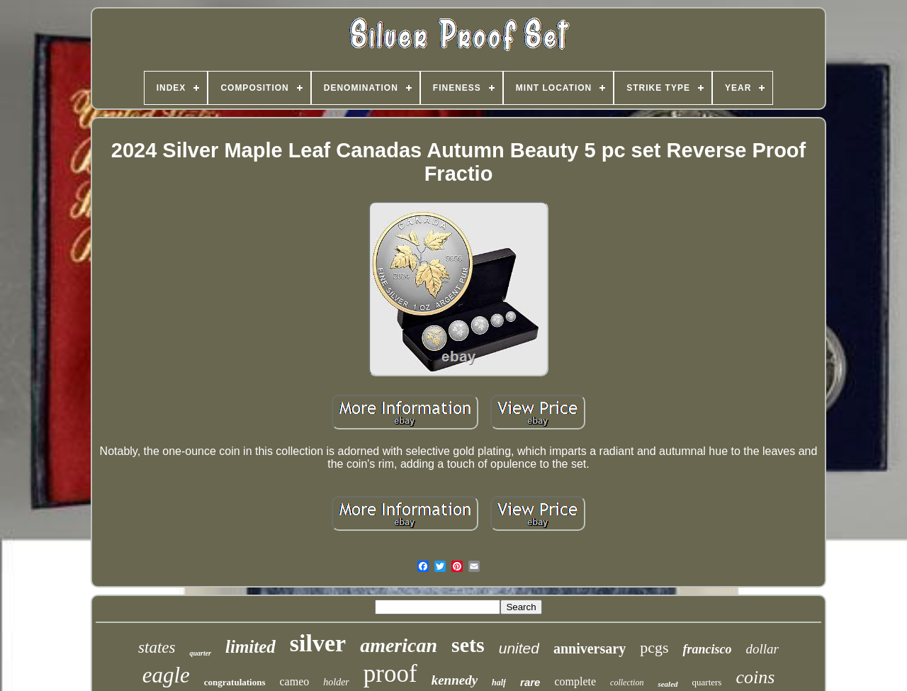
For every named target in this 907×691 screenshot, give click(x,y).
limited (250, 646)
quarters (707, 682)
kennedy (455, 680)
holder (336, 682)
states (156, 647)
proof (390, 673)
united (519, 648)
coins (755, 677)
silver (318, 643)
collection (626, 682)
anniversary (589, 648)
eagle (166, 675)
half (499, 682)
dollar (761, 648)
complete (575, 681)
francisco (706, 649)
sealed (667, 684)
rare (530, 682)
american (398, 645)
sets (468, 644)
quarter (200, 653)
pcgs (654, 647)
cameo (295, 681)
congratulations (235, 682)
